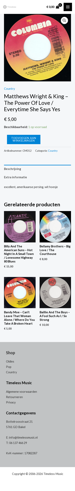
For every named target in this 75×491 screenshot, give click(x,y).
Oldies (10, 361)
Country (9, 88)
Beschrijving (12, 169)
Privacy (11, 402)
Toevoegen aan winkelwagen (23, 139)
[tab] (37, 169)
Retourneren (14, 397)
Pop (8, 366)
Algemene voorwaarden (21, 391)
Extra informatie (15, 177)
